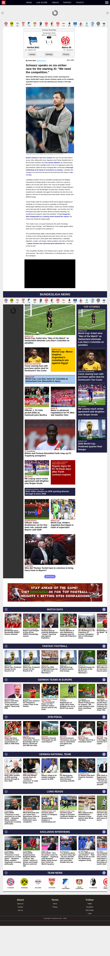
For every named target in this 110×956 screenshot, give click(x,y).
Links (89, 943)
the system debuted (52, 193)
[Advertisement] (55, 35)
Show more (50, 607)
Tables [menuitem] (55, 3)
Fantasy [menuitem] (67, 3)
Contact (20, 937)
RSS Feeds (90, 940)
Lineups (32, 84)
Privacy (55, 937)
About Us (20, 934)
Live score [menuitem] (41, 3)
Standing (49, 84)
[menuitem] (13, 3)
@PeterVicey (41, 91)
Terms (55, 934)
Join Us (20, 940)
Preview (66, 84)
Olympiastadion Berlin (49, 63)
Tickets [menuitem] (80, 3)
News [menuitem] (29, 3)
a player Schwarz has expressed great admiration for (45, 273)
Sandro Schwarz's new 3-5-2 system (39, 188)
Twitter (89, 934)
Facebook (89, 937)
